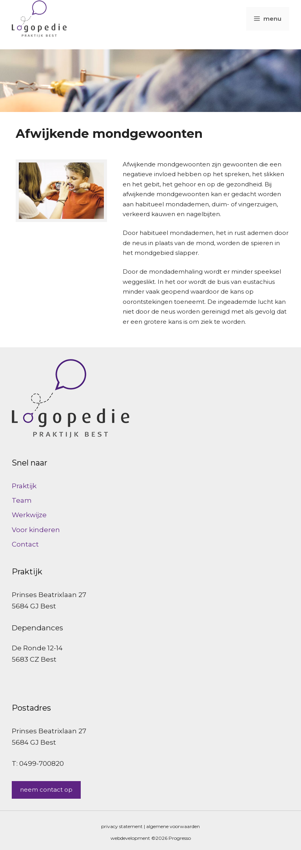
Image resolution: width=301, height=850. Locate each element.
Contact (25, 544)
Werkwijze (29, 515)
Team (22, 500)
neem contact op (46, 789)
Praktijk (24, 486)
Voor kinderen (36, 530)
